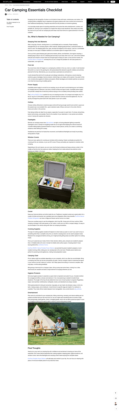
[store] (113, 1)
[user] (108, 1)
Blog (10, 5)
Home (6, 5)
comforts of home (43, 245)
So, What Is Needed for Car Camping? (13, 23)
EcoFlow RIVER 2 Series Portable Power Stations (41, 248)
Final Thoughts (10, 26)
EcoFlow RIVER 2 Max (36, 94)
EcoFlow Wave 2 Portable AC (36, 59)
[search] (104, 1)
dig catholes (78, 289)
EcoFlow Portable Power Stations (37, 358)
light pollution (50, 122)
